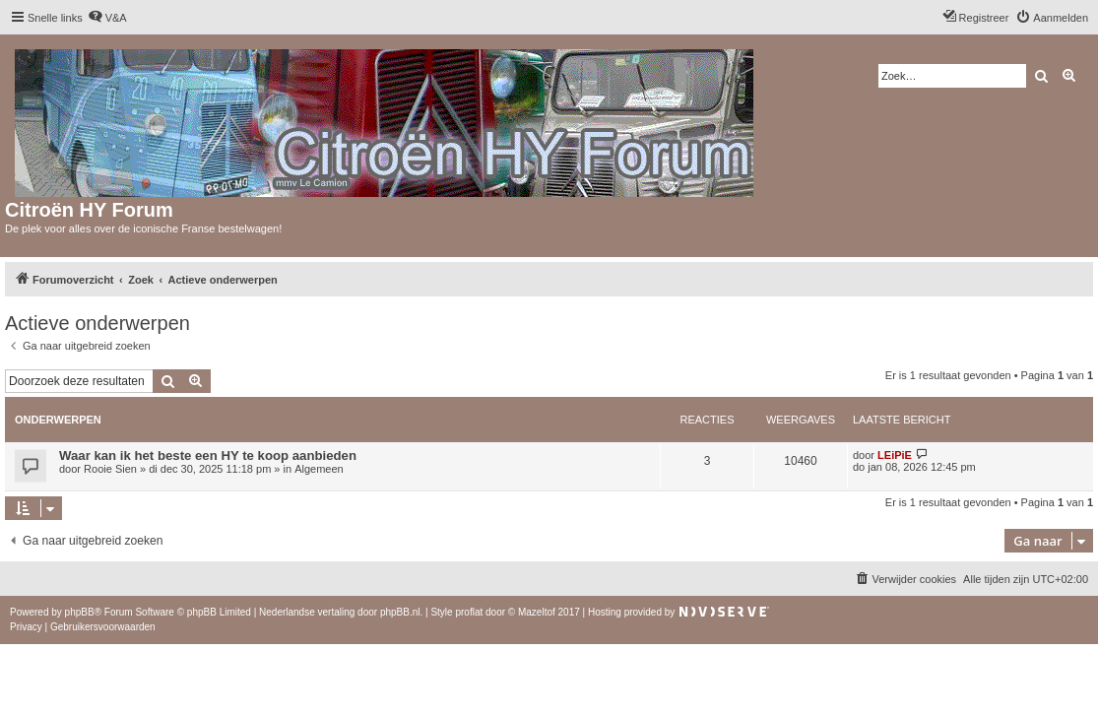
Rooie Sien (110, 469)
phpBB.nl (400, 612)
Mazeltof (536, 612)
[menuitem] (107, 18)
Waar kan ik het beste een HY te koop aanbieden (207, 455)
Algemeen (319, 469)
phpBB (80, 612)
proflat (469, 612)
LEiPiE (894, 455)
